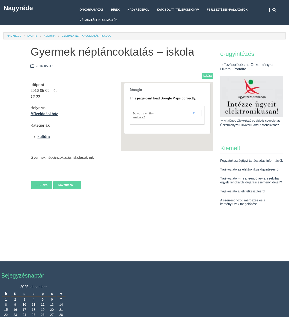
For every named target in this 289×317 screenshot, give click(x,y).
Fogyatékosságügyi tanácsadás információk (251, 160)
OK (193, 113)
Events (32, 35)
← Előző (42, 185)
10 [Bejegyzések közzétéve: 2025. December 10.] (24, 304)
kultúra (50, 35)
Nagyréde (18, 8)
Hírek (115, 9)
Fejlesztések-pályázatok (227, 9)
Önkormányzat (91, 9)
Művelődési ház (44, 114)
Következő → (67, 185)
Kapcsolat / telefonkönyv (178, 9)
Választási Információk (99, 20)
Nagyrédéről (138, 9)
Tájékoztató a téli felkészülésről (242, 191)
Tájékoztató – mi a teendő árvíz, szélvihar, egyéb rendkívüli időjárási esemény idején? (251, 180)
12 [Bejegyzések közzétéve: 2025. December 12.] (43, 304)
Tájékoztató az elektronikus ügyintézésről (249, 169)
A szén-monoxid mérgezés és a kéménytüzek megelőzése (242, 202)
